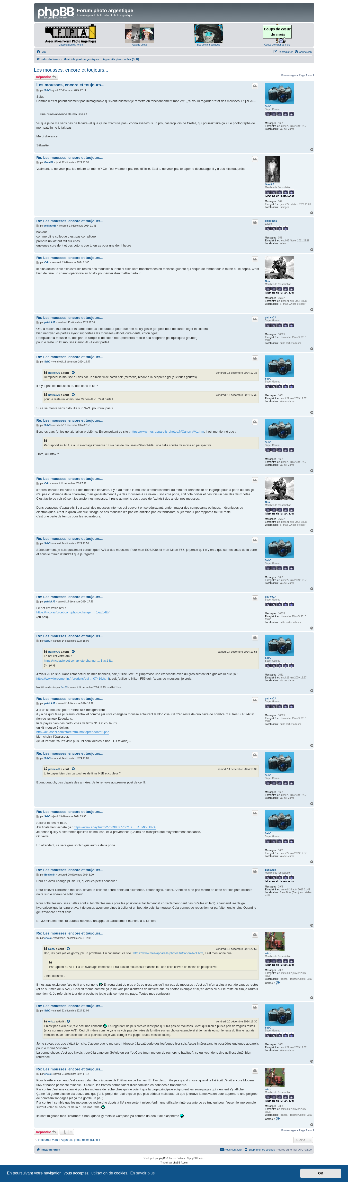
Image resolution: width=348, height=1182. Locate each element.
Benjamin (270, 869)
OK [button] (320, 1173)
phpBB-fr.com (180, 1162)
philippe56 (271, 220)
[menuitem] (41, 52)
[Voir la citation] (73, 373)
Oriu (267, 281)
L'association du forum (71, 44)
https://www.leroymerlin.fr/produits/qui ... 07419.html (72, 678)
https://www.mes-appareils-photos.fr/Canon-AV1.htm (167, 431)
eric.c (268, 953)
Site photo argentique (208, 44)
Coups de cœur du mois (277, 44)
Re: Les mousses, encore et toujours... (69, 157)
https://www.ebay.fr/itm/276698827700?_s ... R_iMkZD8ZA (115, 827)
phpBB (163, 1158)
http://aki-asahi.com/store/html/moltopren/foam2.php (72, 732)
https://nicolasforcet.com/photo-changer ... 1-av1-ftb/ (73, 612)
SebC (268, 106)
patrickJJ (270, 317)
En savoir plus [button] (142, 1173)
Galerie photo (139, 44)
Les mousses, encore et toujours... (71, 70)
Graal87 (269, 184)
